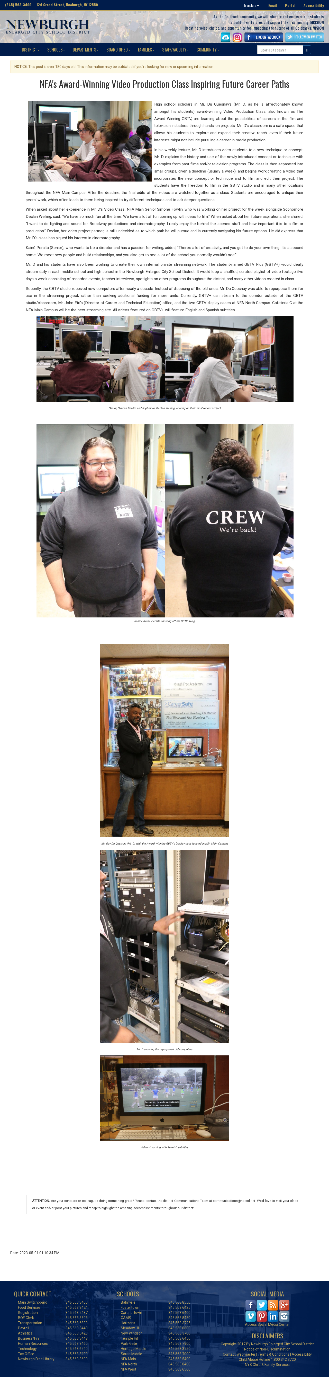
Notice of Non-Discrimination (267, 1349)
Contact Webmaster (239, 1354)
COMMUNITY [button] (208, 49)
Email (272, 5)
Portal (290, 5)
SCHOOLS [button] (56, 49)
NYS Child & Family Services (267, 1365)
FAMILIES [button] (146, 49)
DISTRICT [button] (31, 49)
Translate (251, 5)
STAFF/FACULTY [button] (175, 49)
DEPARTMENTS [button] (86, 49)
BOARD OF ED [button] (118, 49)
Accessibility (314, 5)
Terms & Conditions (273, 1354)
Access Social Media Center (267, 1324)
